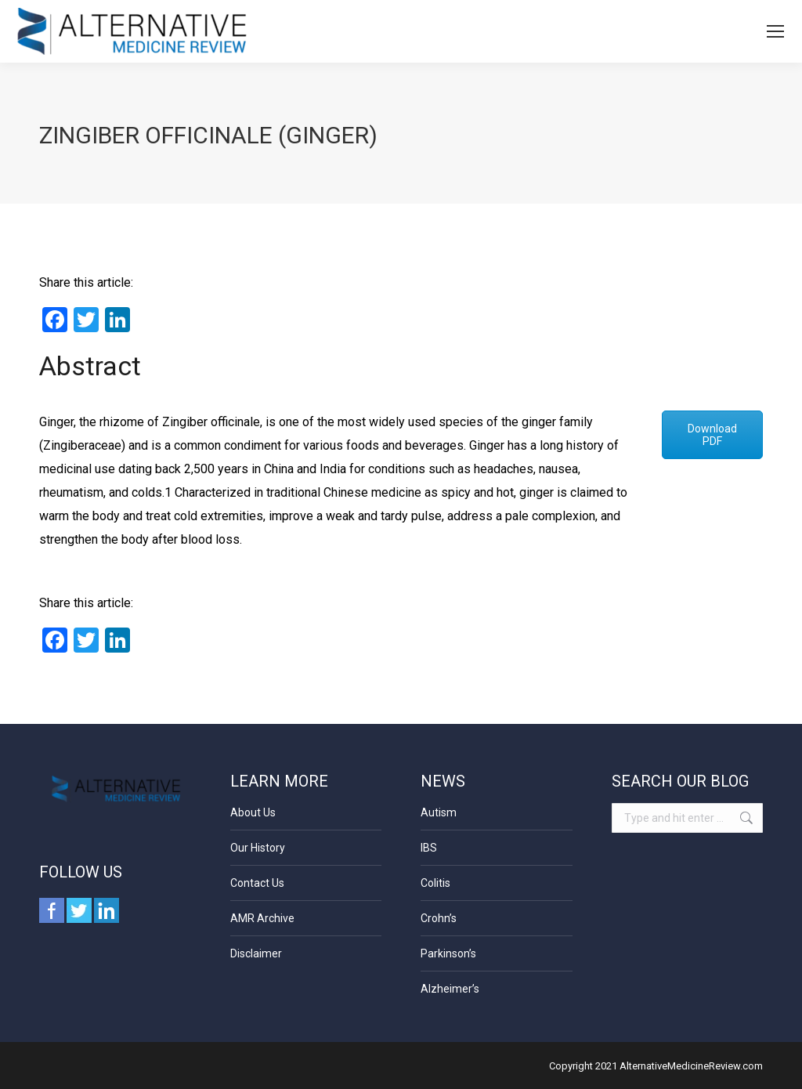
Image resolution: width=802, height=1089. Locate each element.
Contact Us (257, 883)
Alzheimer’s (450, 988)
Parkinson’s (448, 953)
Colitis (435, 883)
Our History (257, 847)
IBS (429, 847)
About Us (253, 812)
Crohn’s (439, 918)
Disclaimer (256, 953)
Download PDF (712, 434)
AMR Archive (262, 918)
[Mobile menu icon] (775, 31)
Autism (439, 812)
